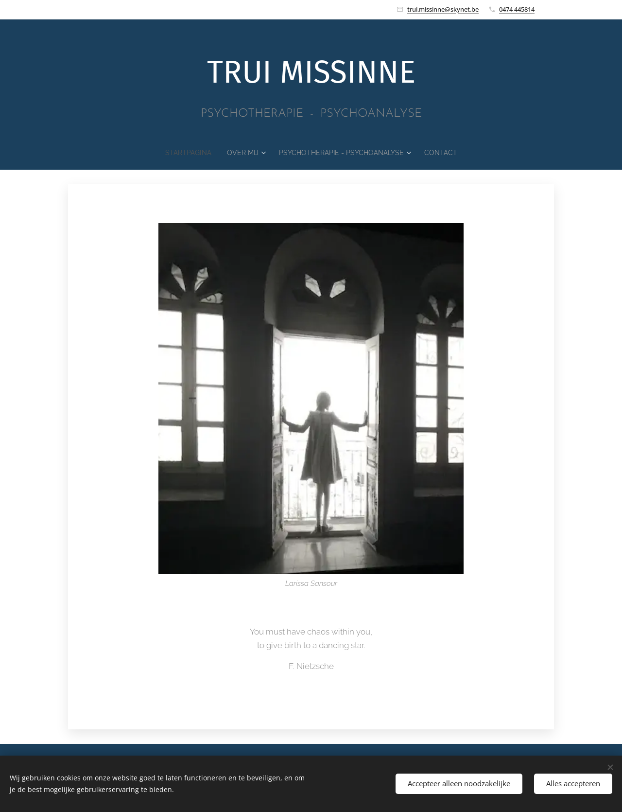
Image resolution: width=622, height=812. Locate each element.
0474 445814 (517, 9)
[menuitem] (180, 153)
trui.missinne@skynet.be (443, 9)
